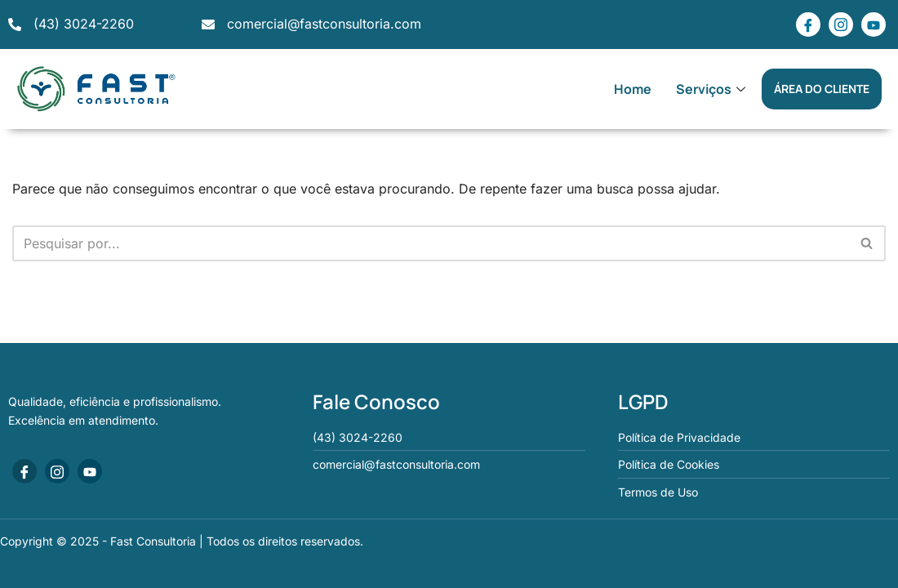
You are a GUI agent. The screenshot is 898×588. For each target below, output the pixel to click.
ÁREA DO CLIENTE (821, 88)
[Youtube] (873, 24)
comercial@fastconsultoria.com (324, 24)
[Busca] (430, 243)
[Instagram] (841, 24)
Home (632, 89)
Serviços (712, 89)
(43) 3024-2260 (83, 24)
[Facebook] (808, 24)
